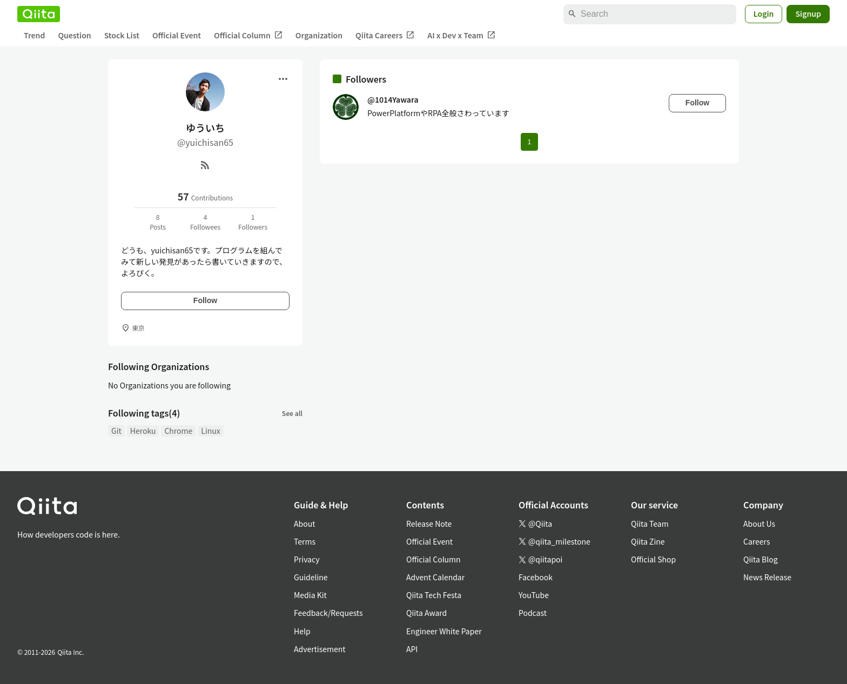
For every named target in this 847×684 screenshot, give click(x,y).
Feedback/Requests (328, 612)
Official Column (248, 35)
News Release (767, 577)
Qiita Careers (384, 35)
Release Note (429, 523)
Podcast (533, 612)
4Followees (205, 221)
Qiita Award (426, 612)
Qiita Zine (648, 541)
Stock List (121, 35)
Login (764, 13)
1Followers (252, 221)
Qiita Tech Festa (433, 594)
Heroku (143, 430)
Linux (210, 430)
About (304, 523)
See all (292, 413)
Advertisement (320, 648)
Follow (205, 300)
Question (74, 35)
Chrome (178, 430)
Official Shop (653, 559)
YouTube (534, 594)
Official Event (176, 35)
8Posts (158, 221)
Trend (34, 35)
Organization (318, 35)
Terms (304, 541)
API (412, 648)
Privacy (306, 559)
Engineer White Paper (444, 631)
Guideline (311, 577)
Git (116, 430)
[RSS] (205, 165)
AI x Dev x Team (461, 35)
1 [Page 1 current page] (529, 142)
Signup (808, 13)
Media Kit (310, 594)
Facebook (536, 577)
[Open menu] (283, 79)
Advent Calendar (435, 577)
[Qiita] (38, 14)
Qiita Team (650, 523)
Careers (756, 541)
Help (302, 631)
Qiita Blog (760, 559)
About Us (759, 523)
